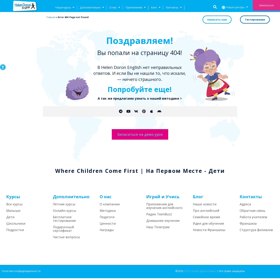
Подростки (15, 232)
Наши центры (237, 7)
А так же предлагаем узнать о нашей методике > (140, 98)
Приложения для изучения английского (164, 207)
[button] (3, 67)
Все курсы (14, 206)
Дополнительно (92, 8)
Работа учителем (253, 219)
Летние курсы (64, 206)
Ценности (108, 225)
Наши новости (204, 206)
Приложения (136, 8)
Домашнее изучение (163, 222)
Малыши (13, 212)
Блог (155, 8)
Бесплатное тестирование (64, 220)
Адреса (245, 206)
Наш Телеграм (157, 229)
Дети (10, 219)
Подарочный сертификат (63, 230)
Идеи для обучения (208, 225)
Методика (108, 212)
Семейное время (206, 219)
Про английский (206, 212)
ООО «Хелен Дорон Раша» (200, 273)
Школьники (15, 225)
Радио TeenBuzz (159, 216)
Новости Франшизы (209, 232)
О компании (110, 206)
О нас (114, 8)
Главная (50, 17)
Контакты (174, 8)
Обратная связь (252, 212)
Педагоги (107, 219)
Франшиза (248, 225)
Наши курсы (64, 8)
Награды (107, 232)
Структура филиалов (256, 232)
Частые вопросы (66, 239)
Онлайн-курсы (64, 212)
